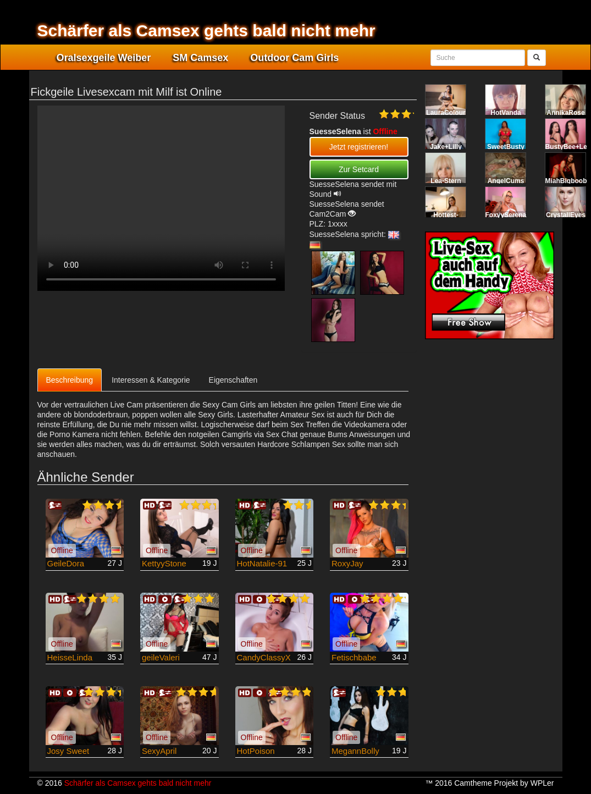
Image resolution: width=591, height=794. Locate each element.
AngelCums (506, 181)
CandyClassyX (264, 657)
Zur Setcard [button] (359, 169)
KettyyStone (164, 563)
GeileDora (66, 563)
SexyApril (159, 751)
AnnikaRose (565, 113)
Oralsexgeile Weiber (104, 57)
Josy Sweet (68, 751)
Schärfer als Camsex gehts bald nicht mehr (206, 30)
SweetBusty (505, 147)
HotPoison (256, 751)
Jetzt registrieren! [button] (358, 146)
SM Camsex (200, 57)
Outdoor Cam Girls (294, 57)
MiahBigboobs (568, 181)
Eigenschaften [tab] (233, 380)
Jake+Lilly (446, 147)
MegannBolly (355, 751)
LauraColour (445, 113)
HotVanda (505, 113)
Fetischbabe (354, 657)
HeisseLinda (70, 657)
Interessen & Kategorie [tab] (151, 380)
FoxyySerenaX (508, 215)
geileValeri (161, 657)
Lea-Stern (445, 181)
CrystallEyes (566, 215)
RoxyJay (347, 563)
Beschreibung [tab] (69, 380)
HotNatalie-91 (262, 563)
